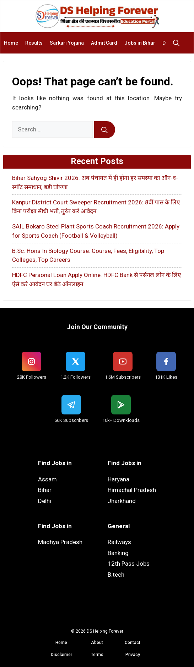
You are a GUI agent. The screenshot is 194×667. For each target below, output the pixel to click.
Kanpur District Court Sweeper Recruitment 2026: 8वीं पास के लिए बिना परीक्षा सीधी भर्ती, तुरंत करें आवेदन (96, 207)
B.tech (116, 574)
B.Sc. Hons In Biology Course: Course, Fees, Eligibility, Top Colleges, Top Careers (88, 255)
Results (34, 43)
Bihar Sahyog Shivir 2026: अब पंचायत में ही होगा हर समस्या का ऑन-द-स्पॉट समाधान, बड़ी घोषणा (95, 182)
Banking (118, 552)
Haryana (118, 479)
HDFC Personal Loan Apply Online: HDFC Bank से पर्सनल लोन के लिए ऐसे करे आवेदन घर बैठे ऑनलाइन (96, 279)
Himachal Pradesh (132, 489)
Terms (97, 654)
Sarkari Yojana (67, 43)
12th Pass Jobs (129, 563)
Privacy (132, 654)
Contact (132, 642)
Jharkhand (122, 500)
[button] (178, 42)
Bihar (45, 489)
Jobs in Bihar (139, 43)
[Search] (104, 129)
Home (11, 43)
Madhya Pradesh (60, 542)
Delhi (44, 500)
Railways (119, 542)
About (97, 642)
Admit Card (104, 43)
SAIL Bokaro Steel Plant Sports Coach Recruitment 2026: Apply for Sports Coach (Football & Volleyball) (95, 231)
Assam (47, 479)
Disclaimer (61, 654)
